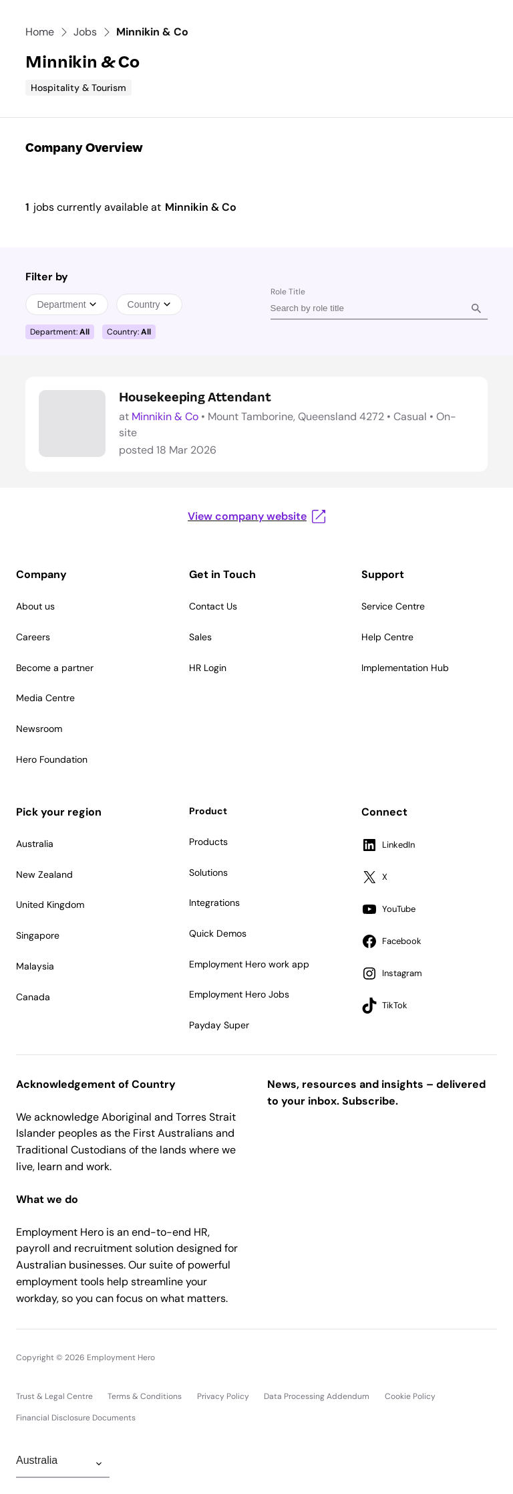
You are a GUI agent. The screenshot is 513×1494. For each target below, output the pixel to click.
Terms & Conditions (145, 1396)
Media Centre (45, 698)
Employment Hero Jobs (239, 994)
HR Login (207, 668)
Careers (33, 637)
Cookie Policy (410, 1396)
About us (35, 606)
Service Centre (393, 606)
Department (66, 304)
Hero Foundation (52, 759)
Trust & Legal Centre (54, 1396)
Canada (33, 997)
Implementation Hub (405, 668)
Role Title (288, 291)
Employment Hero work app (249, 964)
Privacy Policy (223, 1396)
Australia (34, 844)
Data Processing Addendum (316, 1396)
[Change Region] (63, 1464)
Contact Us (213, 606)
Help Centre (387, 637)
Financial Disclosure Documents (76, 1417)
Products (208, 842)
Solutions (208, 872)
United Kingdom (50, 905)
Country (149, 304)
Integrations (214, 903)
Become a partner (55, 668)
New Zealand (44, 874)
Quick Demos (217, 933)
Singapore (37, 935)
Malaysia (35, 966)
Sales (200, 637)
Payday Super (219, 1025)
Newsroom (39, 729)
